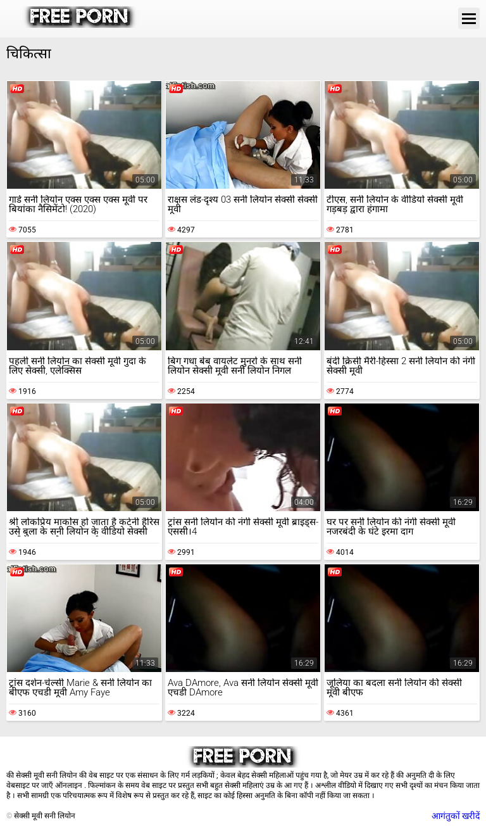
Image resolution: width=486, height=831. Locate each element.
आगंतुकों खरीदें (456, 816)
